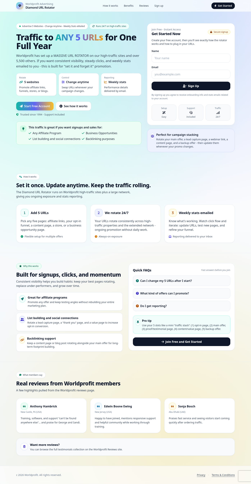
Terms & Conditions (223, 475)
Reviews (144, 5)
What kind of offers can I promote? (162, 293)
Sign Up (191, 86)
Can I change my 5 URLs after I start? (164, 281)
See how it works (73, 106)
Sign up (158, 5)
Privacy (201, 475)
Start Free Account (35, 106)
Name (155, 51)
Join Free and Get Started (181, 342)
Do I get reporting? (151, 306)
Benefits (129, 5)
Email (155, 67)
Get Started (223, 5)
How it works (110, 5)
